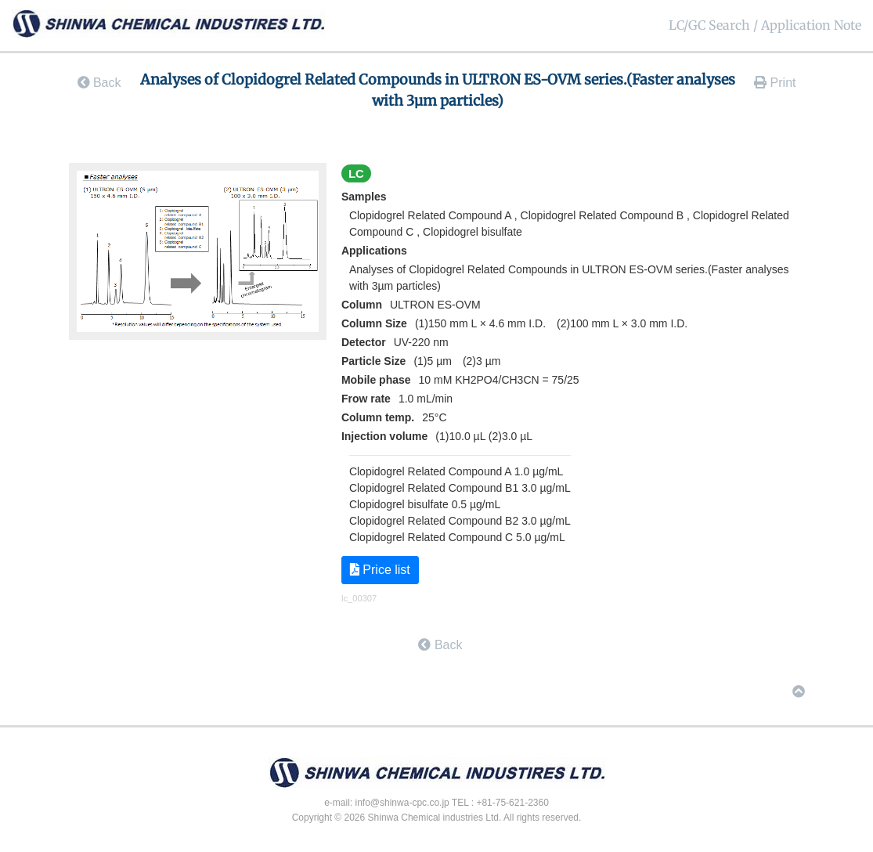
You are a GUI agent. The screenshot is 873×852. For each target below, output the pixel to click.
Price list (380, 569)
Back (99, 82)
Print (774, 82)
